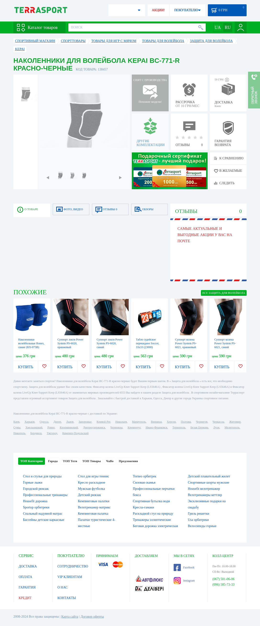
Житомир (235, 421)
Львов (70, 421)
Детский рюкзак (89, 495)
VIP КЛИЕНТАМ (69, 577)
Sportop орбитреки (36, 507)
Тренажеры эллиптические (152, 520)
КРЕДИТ (25, 598)
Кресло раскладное (91, 482)
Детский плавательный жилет (209, 476)
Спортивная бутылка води (151, 501)
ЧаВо (109, 461)
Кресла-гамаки (143, 507)
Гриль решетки (198, 513)
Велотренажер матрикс (94, 507)
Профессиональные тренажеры (45, 495)
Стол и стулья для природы (42, 476)
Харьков (29, 421)
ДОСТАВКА (28, 566)
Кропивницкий (69, 427)
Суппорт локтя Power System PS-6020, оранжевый (70, 343)
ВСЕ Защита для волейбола (223, 293)
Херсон (171, 421)
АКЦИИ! (158, 10)
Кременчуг (133, 427)
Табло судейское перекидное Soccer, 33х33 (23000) (147, 343)
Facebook (184, 567)
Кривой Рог (103, 421)
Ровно (51, 427)
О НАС (62, 587)
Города (53, 461)
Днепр (57, 421)
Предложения (128, 461)
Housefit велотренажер (204, 489)
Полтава (186, 421)
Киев (16, 421)
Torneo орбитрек (144, 476)
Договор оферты (92, 616)
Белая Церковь (199, 427)
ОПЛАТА (25, 577)
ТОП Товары (91, 461)
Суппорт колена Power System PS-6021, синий (225, 343)
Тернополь (178, 427)
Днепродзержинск (94, 427)
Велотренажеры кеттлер (205, 495)
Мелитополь (232, 427)
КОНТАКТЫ (66, 598)
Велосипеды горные (202, 526)
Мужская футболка (91, 489)
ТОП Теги (70, 461)
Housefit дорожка (35, 501)
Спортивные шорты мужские (208, 482)
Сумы (16, 427)
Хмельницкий (33, 427)
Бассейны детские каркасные (43, 520)
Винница (156, 421)
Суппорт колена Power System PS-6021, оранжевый (185, 343)
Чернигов (201, 421)
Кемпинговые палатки (94, 501)
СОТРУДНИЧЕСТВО (72, 566)
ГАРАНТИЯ (27, 587)
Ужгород (52, 433)
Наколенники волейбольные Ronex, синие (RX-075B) (31, 343)
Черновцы (116, 427)
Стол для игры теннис (93, 476)
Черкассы (218, 421)
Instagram (184, 580)
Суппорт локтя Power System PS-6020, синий (110, 343)
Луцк (216, 427)
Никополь (19, 433)
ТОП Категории (31, 461)
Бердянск (36, 433)
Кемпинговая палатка (93, 513)
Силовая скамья (144, 482)
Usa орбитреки (198, 520)
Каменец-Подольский (75, 433)
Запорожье (84, 421)
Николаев (121, 421)
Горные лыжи (32, 482)
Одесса (44, 421)
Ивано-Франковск (156, 427)
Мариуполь (139, 421)
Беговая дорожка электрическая (155, 526)
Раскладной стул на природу (153, 513)
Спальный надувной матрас (42, 513)
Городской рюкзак (36, 489)
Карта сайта (69, 616)
